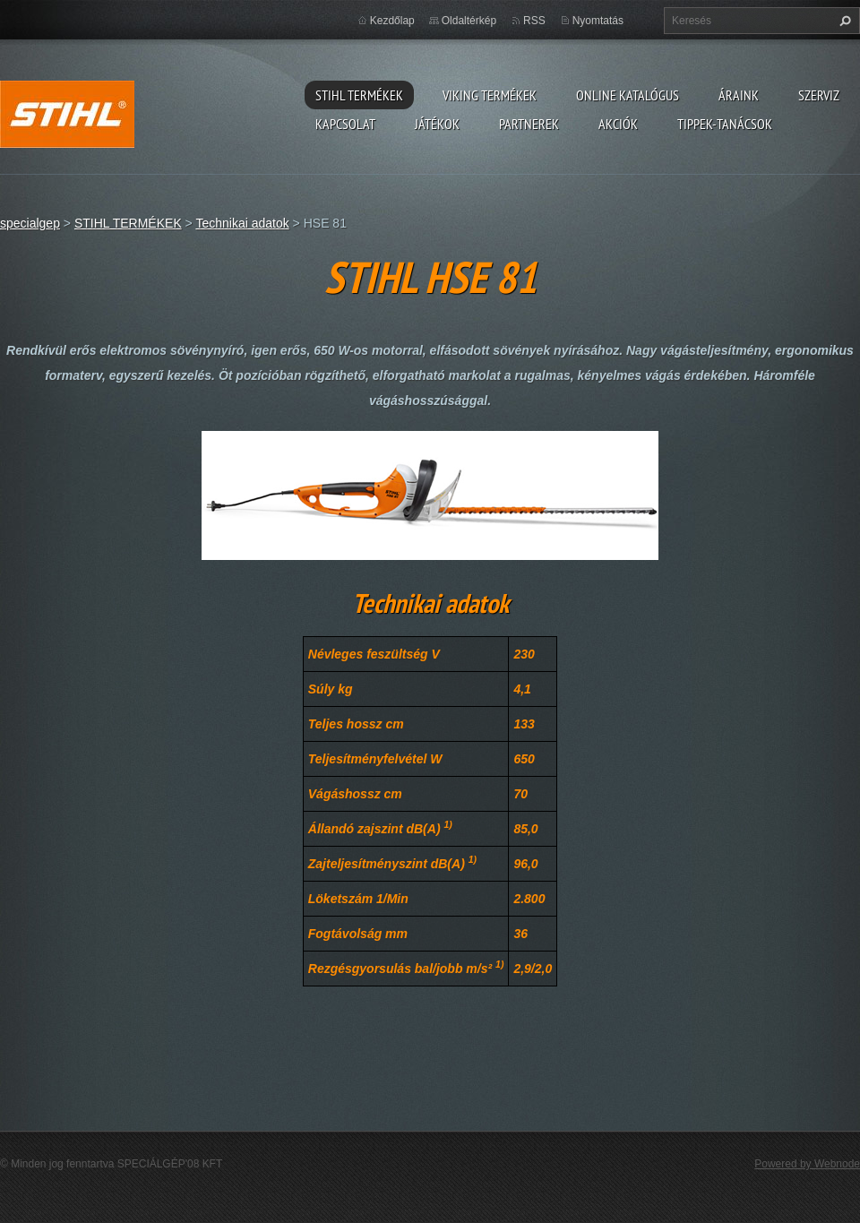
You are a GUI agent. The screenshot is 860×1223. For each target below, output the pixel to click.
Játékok (437, 124)
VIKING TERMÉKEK (490, 95)
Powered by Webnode (807, 1164)
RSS (534, 20)
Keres (843, 20)
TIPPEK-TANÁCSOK (724, 124)
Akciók (618, 124)
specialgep (30, 223)
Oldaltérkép (469, 20)
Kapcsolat (345, 124)
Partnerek (529, 124)
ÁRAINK (738, 95)
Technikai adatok (241, 223)
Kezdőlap (392, 20)
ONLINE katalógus (627, 95)
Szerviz (818, 95)
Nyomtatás (598, 20)
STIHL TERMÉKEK (359, 95)
